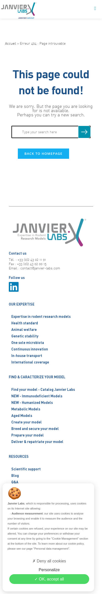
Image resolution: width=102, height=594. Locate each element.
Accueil (10, 43)
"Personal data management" (51, 548)
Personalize (49, 570)
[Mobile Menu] (95, 9)
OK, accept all (49, 579)
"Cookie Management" (65, 538)
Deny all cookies (49, 561)
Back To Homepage (43, 153)
